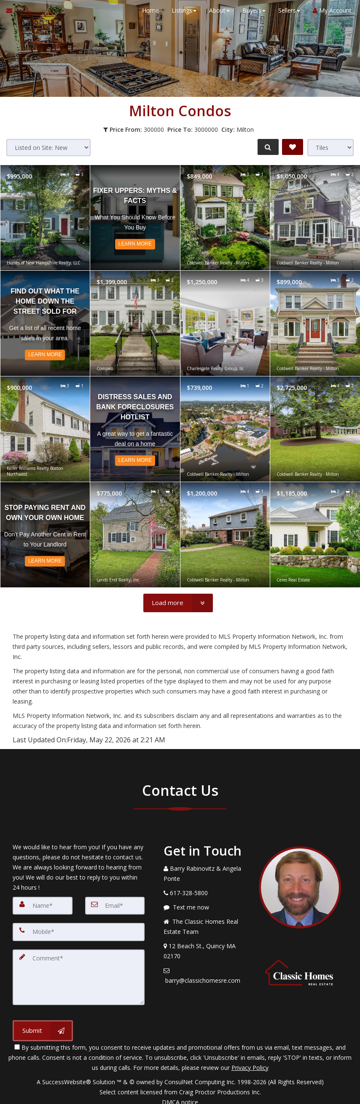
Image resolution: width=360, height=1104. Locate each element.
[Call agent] (26, 10)
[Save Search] (292, 147)
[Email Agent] (13, 10)
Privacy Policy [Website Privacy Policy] (250, 1060)
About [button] (215, 10)
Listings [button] (179, 10)
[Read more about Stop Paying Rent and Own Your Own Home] (45, 534)
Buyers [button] (249, 10)
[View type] (330, 147)
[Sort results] (48, 147)
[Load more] (178, 603)
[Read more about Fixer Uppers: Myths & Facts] (135, 217)
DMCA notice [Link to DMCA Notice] (180, 1095)
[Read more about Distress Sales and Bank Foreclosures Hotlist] (135, 429)
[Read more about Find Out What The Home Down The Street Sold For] (45, 323)
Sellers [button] (285, 10)
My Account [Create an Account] (328, 10)
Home (146, 10)
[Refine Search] (265, 147)
